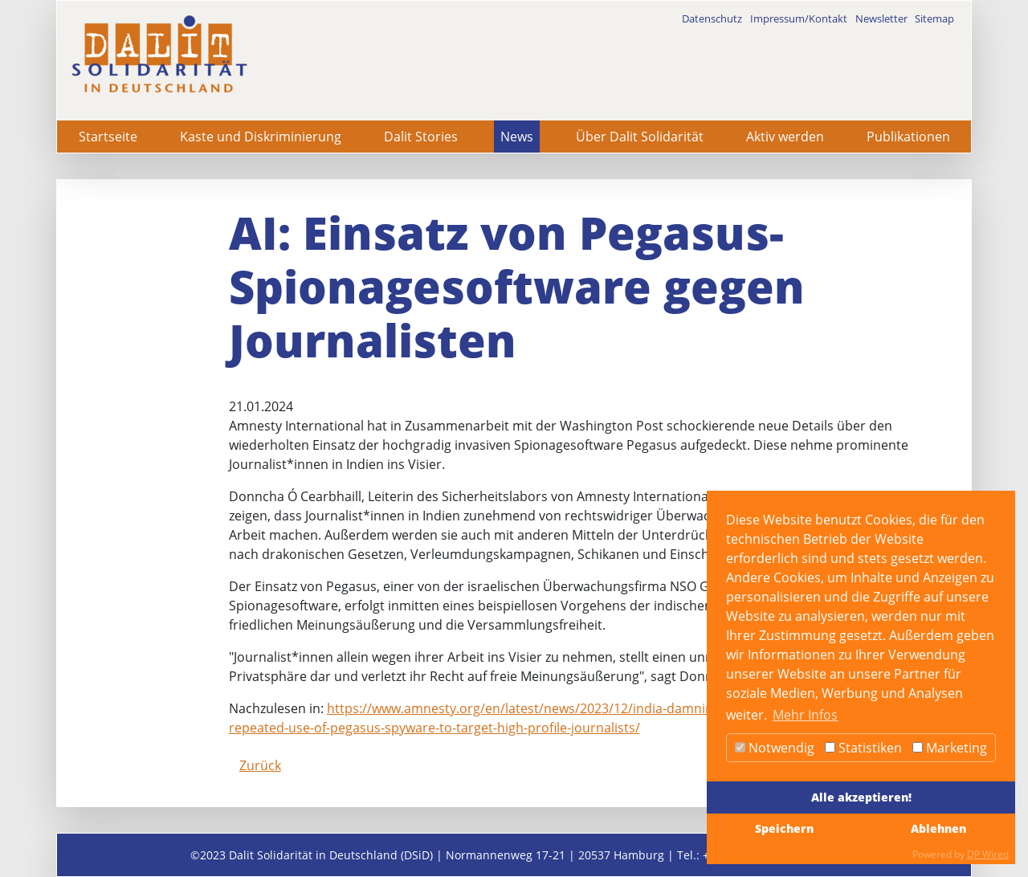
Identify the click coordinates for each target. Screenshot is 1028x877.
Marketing (949, 748)
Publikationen (908, 136)
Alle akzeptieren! (861, 797)
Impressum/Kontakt (798, 18)
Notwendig (774, 748)
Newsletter (881, 18)
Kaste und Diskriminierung (260, 136)
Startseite (108, 136)
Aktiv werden (785, 136)
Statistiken (863, 748)
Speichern (784, 828)
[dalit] (159, 54)
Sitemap (934, 18)
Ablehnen (938, 828)
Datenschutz (712, 18)
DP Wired (988, 854)
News (516, 136)
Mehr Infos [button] (805, 715)
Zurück (260, 765)
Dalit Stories (421, 136)
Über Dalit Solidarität (640, 136)
